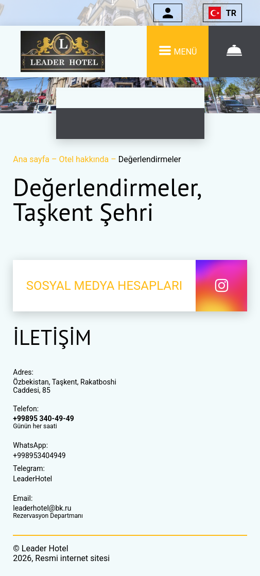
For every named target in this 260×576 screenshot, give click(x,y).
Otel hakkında (85, 159)
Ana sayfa (32, 159)
